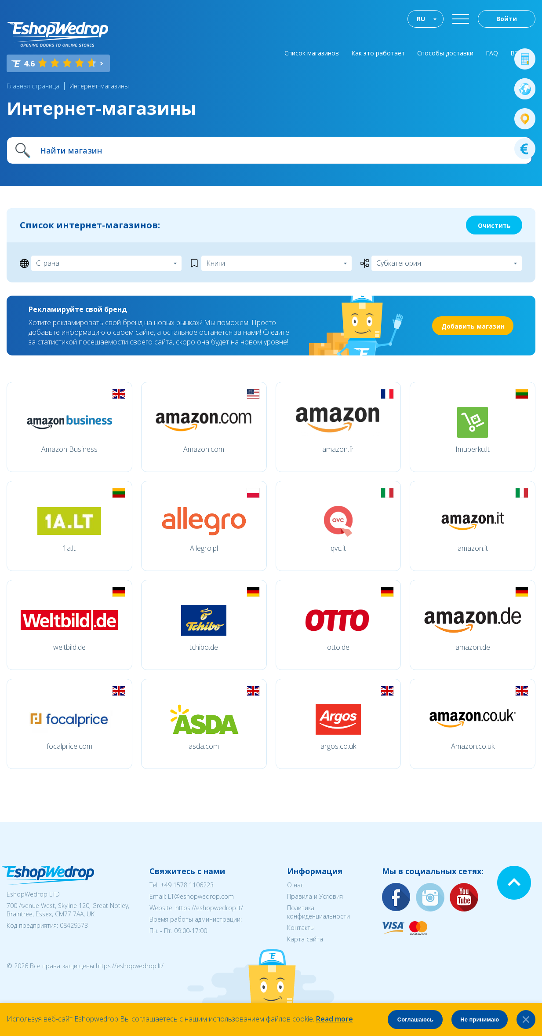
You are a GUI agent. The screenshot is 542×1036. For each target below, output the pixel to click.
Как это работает (378, 53)
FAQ (492, 53)
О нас (295, 885)
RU (421, 19)
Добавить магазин (473, 326)
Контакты (301, 927)
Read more (334, 1019)
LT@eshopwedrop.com (201, 896)
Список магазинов (311, 53)
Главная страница (33, 86)
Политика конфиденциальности (318, 912)
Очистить (494, 225)
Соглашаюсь (415, 1019)
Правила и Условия (315, 896)
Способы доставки (445, 53)
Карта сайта (305, 939)
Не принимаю (479, 1019)
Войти (506, 19)
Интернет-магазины (99, 86)
